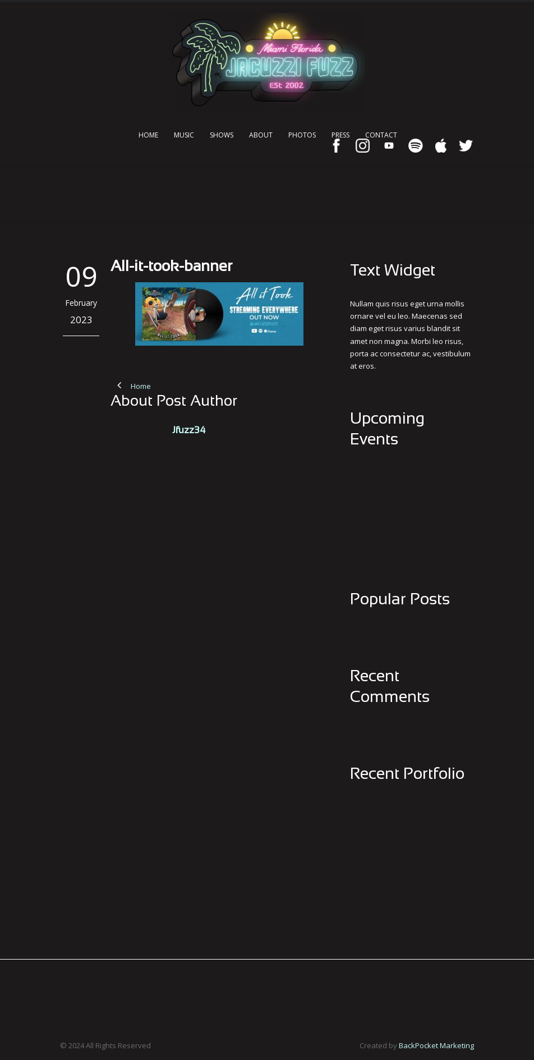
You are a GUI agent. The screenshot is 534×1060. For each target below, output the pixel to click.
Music (184, 135)
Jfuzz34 (188, 430)
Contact (381, 135)
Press (340, 135)
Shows (221, 135)
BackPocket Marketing (436, 1045)
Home (148, 135)
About (261, 135)
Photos (302, 135)
